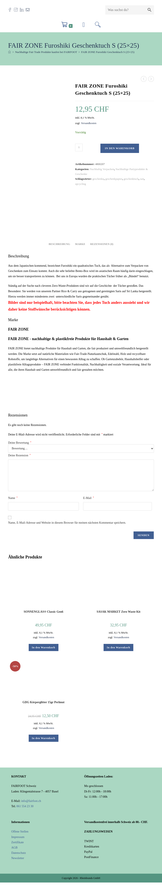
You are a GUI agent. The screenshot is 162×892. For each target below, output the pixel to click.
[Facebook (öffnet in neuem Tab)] (11, 10)
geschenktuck (131, 178)
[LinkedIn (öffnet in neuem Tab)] (23, 10)
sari (142, 178)
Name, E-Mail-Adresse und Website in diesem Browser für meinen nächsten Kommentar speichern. (67, 522)
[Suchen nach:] (97, 26)
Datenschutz (18, 852)
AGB (14, 847)
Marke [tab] (80, 244)
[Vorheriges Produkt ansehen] (144, 79)
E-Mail (88, 498)
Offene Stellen (19, 831)
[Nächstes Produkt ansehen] (151, 79)
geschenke (98, 178)
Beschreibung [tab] (59, 244)
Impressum (17, 837)
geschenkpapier (113, 178)
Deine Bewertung (19, 442)
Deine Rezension (19, 455)
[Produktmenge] (79, 147)
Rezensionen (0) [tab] (101, 244)
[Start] (9, 52)
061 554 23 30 (25, 806)
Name (13, 498)
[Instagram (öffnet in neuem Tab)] (17, 10)
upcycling (80, 183)
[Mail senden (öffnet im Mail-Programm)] (29, 10)
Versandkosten (88, 123)
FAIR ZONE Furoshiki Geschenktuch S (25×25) (107, 52)
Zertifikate (17, 842)
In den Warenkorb (119, 148)
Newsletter (17, 858)
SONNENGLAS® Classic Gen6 (43, 611)
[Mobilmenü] (84, 26)
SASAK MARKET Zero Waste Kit (118, 611)
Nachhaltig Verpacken (102, 169)
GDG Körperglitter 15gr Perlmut (44, 702)
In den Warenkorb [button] (43, 647)
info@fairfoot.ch (31, 801)
